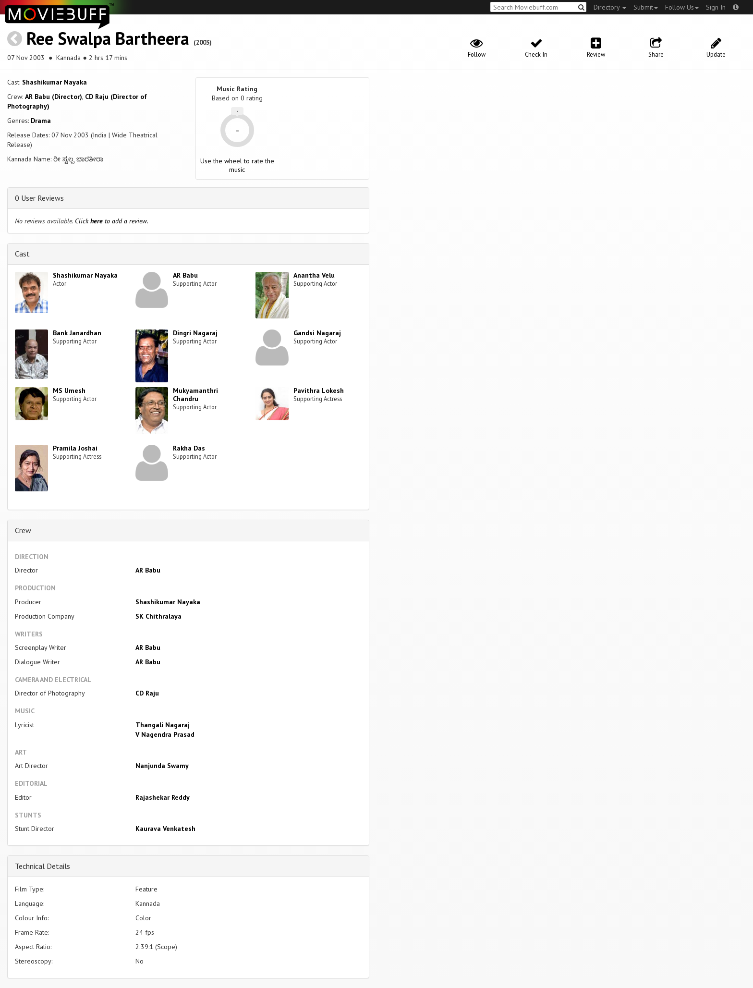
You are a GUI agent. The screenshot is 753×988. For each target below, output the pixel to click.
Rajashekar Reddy (162, 797)
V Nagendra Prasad (164, 734)
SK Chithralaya (158, 616)
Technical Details (42, 866)
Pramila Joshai (75, 448)
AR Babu (185, 275)
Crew (23, 530)
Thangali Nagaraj (162, 724)
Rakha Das (189, 448)
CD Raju (147, 693)
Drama (41, 120)
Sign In (716, 7)
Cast (22, 253)
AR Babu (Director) (53, 96)
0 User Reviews (39, 198)
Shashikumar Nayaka (54, 82)
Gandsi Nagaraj (317, 333)
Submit (645, 7)
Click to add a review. (111, 221)
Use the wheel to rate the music (237, 165)
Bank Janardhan (77, 333)
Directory (610, 7)
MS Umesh (69, 390)
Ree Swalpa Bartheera (107, 38)
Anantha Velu (314, 275)
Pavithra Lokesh (318, 390)
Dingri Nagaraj (195, 333)
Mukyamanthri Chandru (195, 394)
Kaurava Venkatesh (165, 828)
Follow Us (682, 7)
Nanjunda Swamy (162, 765)
